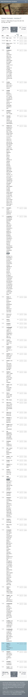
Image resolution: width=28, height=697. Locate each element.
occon (7, 254)
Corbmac (8, 50)
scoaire (8, 348)
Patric (7, 251)
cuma (7, 366)
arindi (10, 131)
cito (11, 396)
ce (11, 405)
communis (8, 363)
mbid (7, 123)
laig (7, 131)
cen (12, 456)
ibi (6, 396)
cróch (7, 577)
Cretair (8, 323)
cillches (8, 511)
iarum (9, 505)
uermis (10, 287)
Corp (7, 319)
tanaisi (9, 168)
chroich (8, 317)
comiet (10, 593)
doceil (7, 133)
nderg (7, 578)
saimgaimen (9, 536)
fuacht (10, 654)
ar (10, 65)
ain (9, 495)
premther (8, 220)
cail (7, 117)
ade (10, 205)
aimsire (8, 211)
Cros (7, 314)
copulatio (8, 46)
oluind (9, 509)
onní (8, 623)
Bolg (7, 43)
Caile (7, 587)
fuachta (8, 657)
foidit (9, 608)
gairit (7, 567)
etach (9, 358)
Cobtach (8, 110)
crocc (7, 571)
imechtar (8, 420)
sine (11, 78)
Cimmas (8, 417)
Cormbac (8, 59)
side (7, 546)
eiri (7, 601)
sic (7, 275)
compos (8, 444)
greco (11, 43)
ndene (7, 512)
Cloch (7, 297)
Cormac (8, 78)
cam (10, 493)
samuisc (8, 167)
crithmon (8, 478)
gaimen (8, 541)
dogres (10, 123)
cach (7, 182)
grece (10, 402)
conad (7, 291)
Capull (8, 595)
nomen (8, 92)
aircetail (8, 489)
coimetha (8, 590)
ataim (8, 290)
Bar (7, 38)
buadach (8, 112)
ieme (7, 547)
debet (9, 275)
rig (11, 142)
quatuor (8, 645)
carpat (7, 53)
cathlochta (8, 625)
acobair (10, 199)
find (9, 531)
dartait (8, 155)
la (7, 122)
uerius (9, 137)
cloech (7, 305)
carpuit (8, 88)
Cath (7, 384)
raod (10, 311)
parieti (7, 558)
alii (7, 127)
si (10, 290)
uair (7, 559)
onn (7, 300)
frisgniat (8, 382)
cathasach (8, 614)
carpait (8, 57)
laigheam (8, 152)
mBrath (8, 180)
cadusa (8, 120)
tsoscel (8, 649)
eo (7, 362)
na (9, 198)
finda (7, 355)
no (9, 85)
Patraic (8, 202)
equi (9, 396)
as (6, 151)
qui (7, 285)
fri (10, 328)
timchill (10, 171)
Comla (8, 469)
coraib (10, 73)
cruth (9, 177)
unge (10, 204)
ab (11, 360)
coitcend (8, 552)
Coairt (8, 667)
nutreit (8, 148)
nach (10, 293)
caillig (7, 588)
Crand (7, 460)
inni (7, 310)
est (8, 136)
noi (7, 427)
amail (7, 271)
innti (11, 438)
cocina (7, 520)
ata (7, 437)
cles (9, 482)
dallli (7, 344)
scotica (8, 102)
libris (7, 646)
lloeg (11, 133)
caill (7, 485)
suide (8, 328)
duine (7, 294)
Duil (9, 143)
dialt (11, 75)
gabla (7, 149)
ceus (7, 404)
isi (9, 229)
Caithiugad (9, 327)
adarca (8, 572)
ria (7, 196)
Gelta (7, 60)
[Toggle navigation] (25, 1)
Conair (8, 456)
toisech (8, 76)
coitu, (7, 394)
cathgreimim (9, 611)
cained (10, 448)
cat (7, 98)
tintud (7, 232)
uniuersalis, (9, 387)
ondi (10, 524)
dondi (7, 234)
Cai (11, 180)
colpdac (8, 161)
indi (11, 217)
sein (7, 108)
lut (9, 471)
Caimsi (8, 464)
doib (7, 553)
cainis (11, 373)
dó (7, 505)
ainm (10, 128)
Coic (7, 524)
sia (7, 544)
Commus (8, 441)
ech (7, 598)
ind (9, 488)
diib (9, 369)
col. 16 (21, 38)
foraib (7, 193)
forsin (7, 377)
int (7, 358)
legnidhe (8, 266)
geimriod (10, 562)
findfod (8, 580)
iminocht (10, 281)
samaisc (8, 185)
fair (8, 263)
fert (8, 668)
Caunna (8, 353)
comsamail (8, 664)
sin (7, 96)
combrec (8, 95)
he (7, 69)
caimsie (8, 465)
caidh (7, 330)
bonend (8, 159)
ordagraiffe (9, 71)
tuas (7, 474)
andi (10, 237)
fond (8, 461)
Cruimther (9, 216)
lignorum (8, 422)
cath (7, 100)
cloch (7, 303)
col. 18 (21, 297)
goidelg (8, 217)
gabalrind (8, 213)
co (11, 127)
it (11, 196)
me (7, 293)
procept (8, 256)
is (11, 65)
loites (10, 356)
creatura (8, 325)
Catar (7, 643)
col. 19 (21, 492)
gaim (7, 543)
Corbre (8, 82)
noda (7, 495)
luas (10, 472)
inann (10, 379)
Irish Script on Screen (17, 694)
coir (7, 72)
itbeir (7, 201)
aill (10, 581)
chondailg (8, 333)
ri (6, 140)
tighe (7, 591)
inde (8, 134)
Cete (7, 393)
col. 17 (21, 50)
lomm (7, 272)
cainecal (8, 503)
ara (10, 85)
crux (7, 315)
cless (7, 486)
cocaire (8, 527)
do (7, 130)
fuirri (7, 574)
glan (7, 636)
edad (9, 146)
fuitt (7, 654)
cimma (8, 419)
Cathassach (9, 603)
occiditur (8, 549)
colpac (7, 158)
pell (10, 597)
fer (7, 458)
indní (7, 244)
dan (7, 380)
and (7, 154)
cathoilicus (9, 622)
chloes (9, 310)
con (10, 376)
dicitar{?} (8, 569)
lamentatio (9, 452)
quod (11, 134)
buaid (10, 113)
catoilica (8, 390)
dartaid (8, 164)
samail (9, 663)
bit (9, 405)
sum (7, 287)
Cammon (8, 492)
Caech (7, 340)
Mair (7, 145)
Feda (11, 143)
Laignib (9, 62)
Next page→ (14, 31)
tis (10, 474)
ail (9, 103)
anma (10, 72)
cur (11, 668)
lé (10, 298)
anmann (8, 298)
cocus (7, 526)
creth (7, 481)
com (7, 471)
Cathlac (8, 621)
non (11, 76)
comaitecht (9, 250)
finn (10, 543)
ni (10, 231)
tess (7, 174)
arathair (8, 190)
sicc (7, 555)
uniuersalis (8, 626)
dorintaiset (9, 257)
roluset (8, 265)
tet (9, 415)
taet (11, 485)
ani (10, 259)
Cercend (8, 208)
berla (7, 307)
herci (9, 196)
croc (7, 531)
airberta (8, 308)
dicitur (10, 365)
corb (7, 51)
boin (9, 130)
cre (11, 460)
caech (7, 343)
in (8, 72)
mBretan (8, 268)
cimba (7, 426)
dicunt (9, 127)
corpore (8, 321)
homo (11, 288)
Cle (7, 400)
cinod (9, 449)
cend (11, 195)
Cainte (8, 372)
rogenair (8, 68)
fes (7, 608)
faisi (7, 336)
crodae (8, 632)
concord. (25, 38)
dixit (9, 285)
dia (10, 511)
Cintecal (8, 497)
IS (11, 68)
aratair (8, 173)
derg (8, 583)
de (7, 62)
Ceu (7, 402)
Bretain (8, 247)
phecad (9, 279)
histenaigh (8, 522)
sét (7, 183)
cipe (7, 369)
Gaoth (10, 60)
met (7, 356)
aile (10, 584)
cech (10, 577)
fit (10, 556)
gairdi (11, 572)
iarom (10, 263)
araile (7, 192)
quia (11, 394)
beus (11, 193)
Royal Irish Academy (17, 692)
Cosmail (8, 661)
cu (12, 353)
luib (10, 413)
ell (6, 103)
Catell (10, 96)
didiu (7, 56)
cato (11, 384)
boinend (8, 165)
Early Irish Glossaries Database (9, 1)
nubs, (11, 404)
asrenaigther (9, 179)
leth (7, 581)
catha (9, 106)
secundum (10, 284)
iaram (7, 226)
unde (7, 405)
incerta (10, 407)
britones (8, 93)
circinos (8, 212)
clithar (10, 145)
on (11, 212)
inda (9, 609)
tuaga (9, 436)
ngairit (10, 533)
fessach (8, 606)
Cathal (8, 90)
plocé (7, 44)
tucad (7, 65)
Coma (7, 360)
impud (10, 192)
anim (7, 550)
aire (7, 85)
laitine (7, 454)
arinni (10, 636)
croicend (10, 564)
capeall (8, 599)
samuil (7, 331)
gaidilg (8, 231)
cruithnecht (9, 641)
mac (10, 56)
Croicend (8, 530)
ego (11, 285)
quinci (7, 434)
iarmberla (8, 301)
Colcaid (8, 116)
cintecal (8, 516)
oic (7, 609)
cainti (10, 377)
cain (11, 201)
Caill (7, 476)
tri (10, 297)
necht (7, 635)
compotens (9, 445)
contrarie (8, 539)
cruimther (8, 238)
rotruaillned (9, 500)
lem (10, 366)
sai (10, 40)
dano (11, 149)
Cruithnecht (9, 629)
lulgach (8, 170)
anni (7, 237)
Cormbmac (8, 54)
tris (9, 182)
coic (7, 436)
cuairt (7, 209)
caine (7, 373)
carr (7, 597)
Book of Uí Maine (20, 691)
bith (9, 438)
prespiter (10, 219)
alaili (7, 186)
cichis (10, 412)
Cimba (8, 424)
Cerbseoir (8, 347)
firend (7, 156)
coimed (8, 119)
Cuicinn (8, 519)
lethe (7, 204)
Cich (7, 412)
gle (7, 639)
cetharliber (8, 648)
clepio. (10, 400)
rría (8, 195)
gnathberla (9, 304)
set (10, 139)
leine (7, 467)
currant (8, 397)
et (6, 288)
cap (11, 595)
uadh (7, 488)
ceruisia (8, 350)
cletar (7, 139)
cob (7, 113)
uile (11, 623)
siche (10, 553)
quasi (7, 83)
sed (7, 137)
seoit (7, 199)
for (11, 57)
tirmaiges (8, 561)
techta (9, 437)
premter (8, 243)
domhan (9, 282)
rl (10, 274)
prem (10, 225)
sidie (7, 225)
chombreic (8, 99)
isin (8, 75)
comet (9, 653)
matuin (9, 612)
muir (10, 38)
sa (6, 73)
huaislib (10, 122)
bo (11, 569)
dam (7, 171)
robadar (8, 248)
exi (9, 484)
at (11, 434)
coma (7, 472)
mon (10, 481)
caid (9, 117)
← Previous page (14, 28)
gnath (10, 617)
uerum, (10, 136)
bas (8, 278)
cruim (7, 229)
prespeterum (9, 276)
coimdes (9, 368)
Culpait (8, 651)
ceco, (7, 341)
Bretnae (8, 508)
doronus (8, 515)
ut (6, 389)
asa (9, 485)
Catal (7, 105)
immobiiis (10, 408)
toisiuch (8, 63)
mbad (7, 128)
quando (8, 556)
